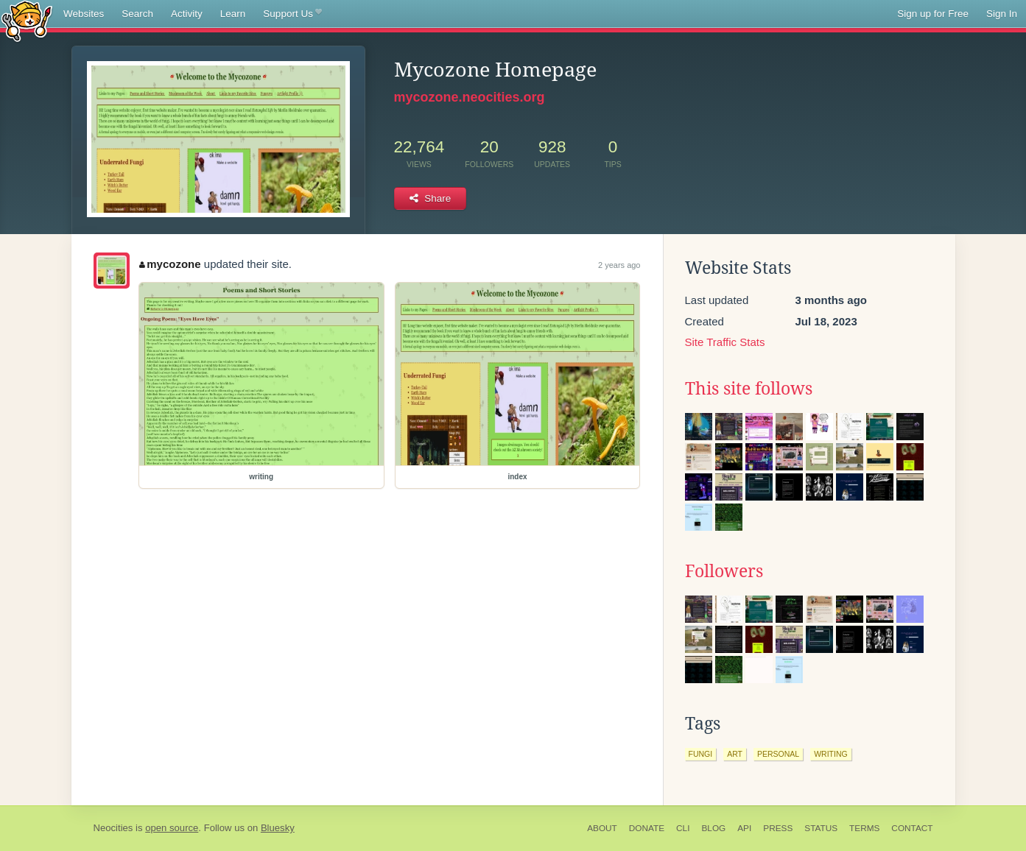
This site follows (748, 388)
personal (778, 753)
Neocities (113, 827)
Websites (83, 13)
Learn (233, 13)
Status (820, 828)
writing (831, 753)
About (602, 828)
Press (778, 828)
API (744, 828)
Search (137, 13)
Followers (724, 571)
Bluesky (278, 827)
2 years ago (619, 265)
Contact (911, 828)
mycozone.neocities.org (469, 97)
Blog (713, 828)
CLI (682, 828)
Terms (864, 828)
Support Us (292, 14)
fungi (701, 753)
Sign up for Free (933, 13)
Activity (187, 13)
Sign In (1001, 13)
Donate (646, 828)
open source (171, 827)
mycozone (170, 264)
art (734, 753)
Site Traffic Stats (725, 342)
